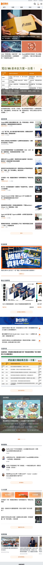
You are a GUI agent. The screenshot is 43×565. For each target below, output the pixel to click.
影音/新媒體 (3, 162)
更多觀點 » (21, 482)
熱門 (4, 7)
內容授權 (40, 0)
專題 (21, 7)
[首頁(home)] (5, 4)
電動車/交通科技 (4, 125)
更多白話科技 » (21, 390)
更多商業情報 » (21, 557)
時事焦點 (3, 153)
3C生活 (2, 135)
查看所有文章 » (21, 527)
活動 (38, 7)
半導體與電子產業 (4, 181)
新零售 (2, 171)
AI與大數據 (3, 190)
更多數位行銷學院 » (21, 312)
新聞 (13, 7)
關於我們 (30, 0)
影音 (30, 7)
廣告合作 (35, 0)
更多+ (21, 233)
